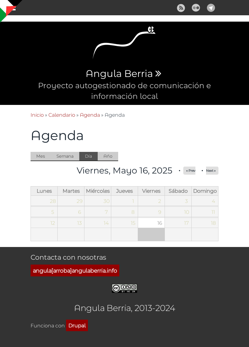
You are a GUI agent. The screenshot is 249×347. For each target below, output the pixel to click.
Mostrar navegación (9, 8)
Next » (211, 170)
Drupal (77, 325)
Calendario (61, 114)
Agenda (90, 114)
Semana (64, 156)
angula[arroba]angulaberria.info (75, 270)
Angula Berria (119, 74)
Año (107, 156)
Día (91, 156)
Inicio (37, 114)
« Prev (190, 170)
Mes (40, 156)
